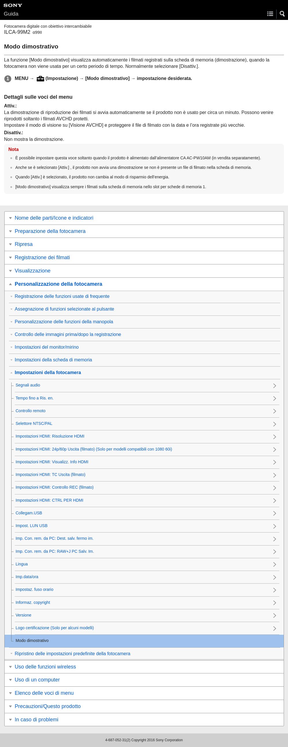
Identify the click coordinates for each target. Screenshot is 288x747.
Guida (11, 14)
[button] (282, 14)
